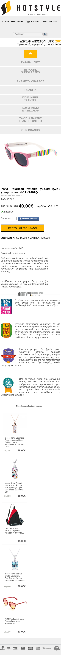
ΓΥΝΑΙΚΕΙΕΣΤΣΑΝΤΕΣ (30, 99)
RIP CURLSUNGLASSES (30, 71)
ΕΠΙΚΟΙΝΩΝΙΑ (50, 21)
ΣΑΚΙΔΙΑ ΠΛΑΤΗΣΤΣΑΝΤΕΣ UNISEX (30, 120)
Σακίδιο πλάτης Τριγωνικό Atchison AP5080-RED (14, 530)
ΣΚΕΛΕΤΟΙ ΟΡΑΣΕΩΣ (30, 81)
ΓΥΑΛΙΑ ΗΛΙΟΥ (30, 62)
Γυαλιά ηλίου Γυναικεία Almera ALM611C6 (14, 621)
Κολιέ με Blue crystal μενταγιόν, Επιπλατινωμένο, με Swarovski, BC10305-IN (15, 577)
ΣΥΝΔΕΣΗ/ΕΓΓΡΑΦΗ (12, 21)
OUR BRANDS (30, 130)
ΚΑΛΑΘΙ (35, 21)
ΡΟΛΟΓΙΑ (31, 89)
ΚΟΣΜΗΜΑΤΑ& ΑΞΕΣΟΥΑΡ (30, 109)
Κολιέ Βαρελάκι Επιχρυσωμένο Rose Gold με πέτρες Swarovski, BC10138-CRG (14, 442)
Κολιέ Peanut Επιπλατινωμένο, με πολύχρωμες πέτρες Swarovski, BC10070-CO (14, 487)
